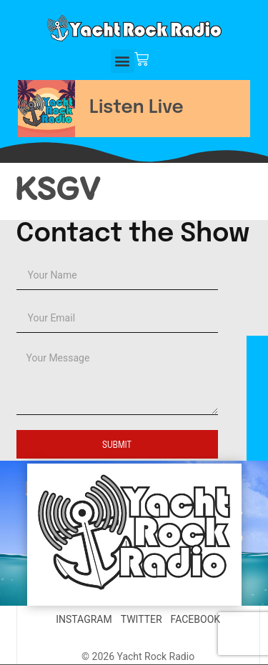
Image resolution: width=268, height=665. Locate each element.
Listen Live (136, 108)
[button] (122, 61)
